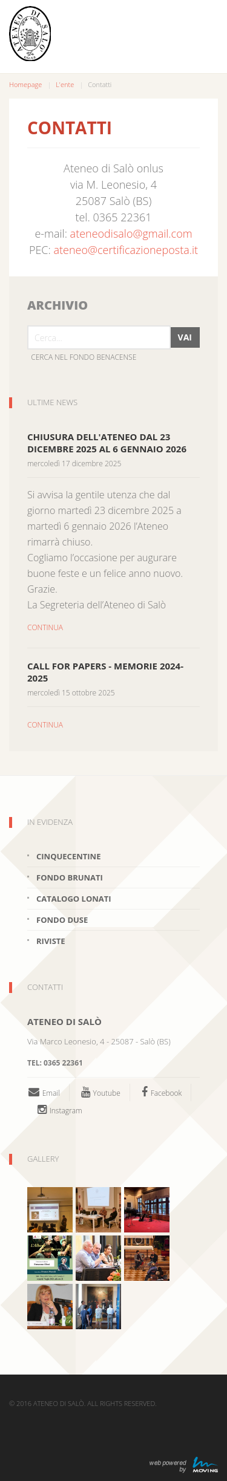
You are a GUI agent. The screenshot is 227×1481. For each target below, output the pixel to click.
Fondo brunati (69, 877)
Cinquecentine (68, 856)
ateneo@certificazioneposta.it (126, 249)
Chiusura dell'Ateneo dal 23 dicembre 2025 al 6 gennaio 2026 (106, 443)
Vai (185, 337)
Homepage (25, 84)
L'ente (65, 84)
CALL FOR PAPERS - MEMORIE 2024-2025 (105, 672)
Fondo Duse (62, 919)
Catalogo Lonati (73, 898)
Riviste (50, 941)
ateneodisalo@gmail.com (131, 233)
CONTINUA (45, 627)
